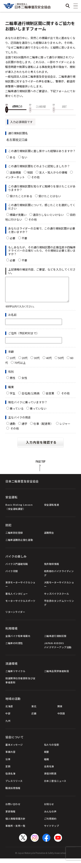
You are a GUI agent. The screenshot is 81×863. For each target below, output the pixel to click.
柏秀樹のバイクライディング (59, 577)
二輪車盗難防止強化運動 (19, 544)
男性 (12, 382)
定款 (7, 771)
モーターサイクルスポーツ (20, 605)
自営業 (50, 398)
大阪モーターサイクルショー (59, 588)
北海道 (9, 710)
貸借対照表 (50, 778)
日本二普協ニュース (55, 785)
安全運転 (11, 501)
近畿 (33, 718)
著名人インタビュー (16, 598)
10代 (13, 362)
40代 (49, 362)
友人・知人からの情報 (53, 172)
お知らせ (49, 808)
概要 (46, 756)
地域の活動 (13, 703)
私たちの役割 (51, 749)
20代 (25, 362)
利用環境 (11, 633)
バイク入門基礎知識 (16, 568)
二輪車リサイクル (15, 675)
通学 (24, 428)
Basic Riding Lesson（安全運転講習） (18, 511)
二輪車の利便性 (14, 647)
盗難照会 (49, 537)
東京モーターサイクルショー (20, 588)
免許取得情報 (51, 568)
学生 (12, 398)
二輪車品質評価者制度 (56, 675)
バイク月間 (11, 575)
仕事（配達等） (43, 428)
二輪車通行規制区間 (55, 640)
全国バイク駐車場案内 (17, 640)
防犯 (8, 529)
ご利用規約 (50, 823)
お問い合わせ (12, 808)
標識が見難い (18, 215)
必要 (12, 238)
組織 (46, 763)
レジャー (64, 428)
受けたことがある (21, 196)
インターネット (15, 177)
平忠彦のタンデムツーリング (59, 607)
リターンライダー (15, 616)
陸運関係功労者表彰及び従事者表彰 (20, 684)
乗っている (17, 413)
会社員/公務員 (31, 398)
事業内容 (10, 756)
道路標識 (15, 172)
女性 (24, 382)
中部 (7, 718)
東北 (33, 710)
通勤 (12, 428)
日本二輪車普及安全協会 (22, 486)
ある (12, 157)
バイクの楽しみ (16, 561)
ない (24, 157)
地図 (30, 172)
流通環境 (11, 668)
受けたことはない (49, 196)
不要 (24, 238)
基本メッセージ (14, 749)
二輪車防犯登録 (14, 537)
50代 (61, 362)
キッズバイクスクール (56, 598)
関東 (59, 710)
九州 (7, 725)
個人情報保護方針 (15, 823)
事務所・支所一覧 (15, 830)
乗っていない (38, 413)
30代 (37, 362)
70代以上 (20, 367)
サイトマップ (51, 830)
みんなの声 (50, 816)
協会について (14, 741)
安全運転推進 (51, 509)
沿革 (7, 763)
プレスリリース (14, 785)
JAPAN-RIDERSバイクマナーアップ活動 (57, 649)
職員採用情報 (12, 792)
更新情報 (10, 816)
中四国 (61, 718)
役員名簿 (10, 778)
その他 (36, 177)
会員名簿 (49, 771)
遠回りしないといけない (48, 215)
